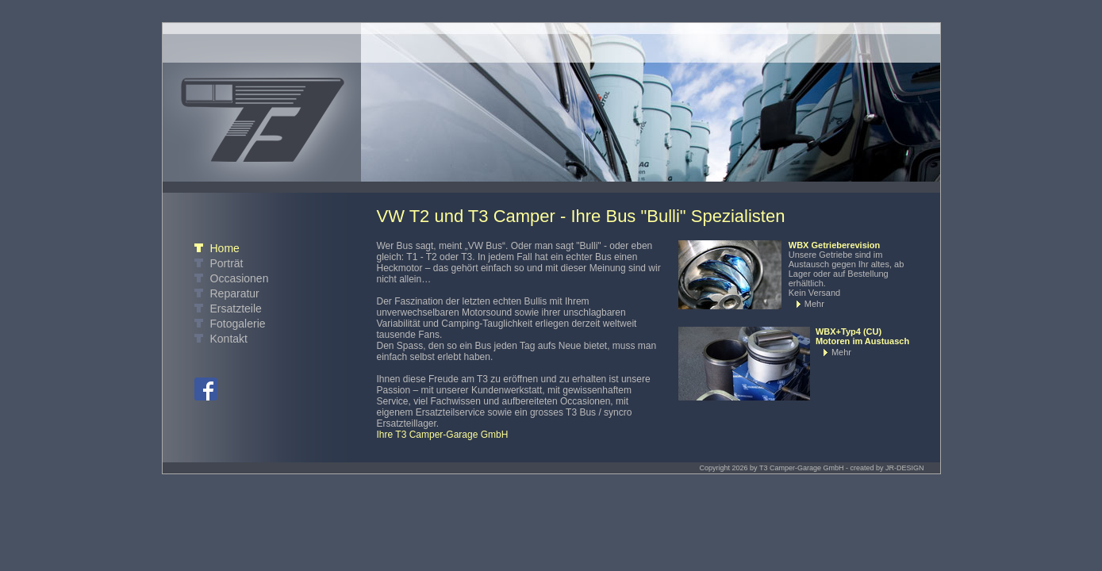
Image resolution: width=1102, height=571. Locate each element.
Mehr (814, 303)
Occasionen (239, 278)
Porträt (227, 263)
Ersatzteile (236, 308)
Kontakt (229, 338)
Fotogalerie (238, 323)
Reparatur (234, 293)
